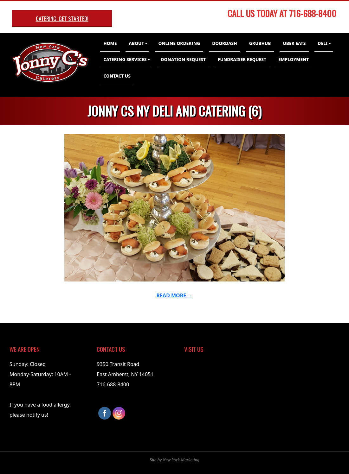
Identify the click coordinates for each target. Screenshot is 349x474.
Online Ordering (179, 43)
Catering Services (124, 59)
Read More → (175, 295)
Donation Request (183, 59)
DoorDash (224, 43)
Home (110, 43)
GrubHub (260, 43)
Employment (293, 59)
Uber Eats (294, 43)
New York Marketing (181, 460)
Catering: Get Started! (62, 18)
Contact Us (117, 76)
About (136, 43)
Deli (322, 43)
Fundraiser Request (242, 59)
